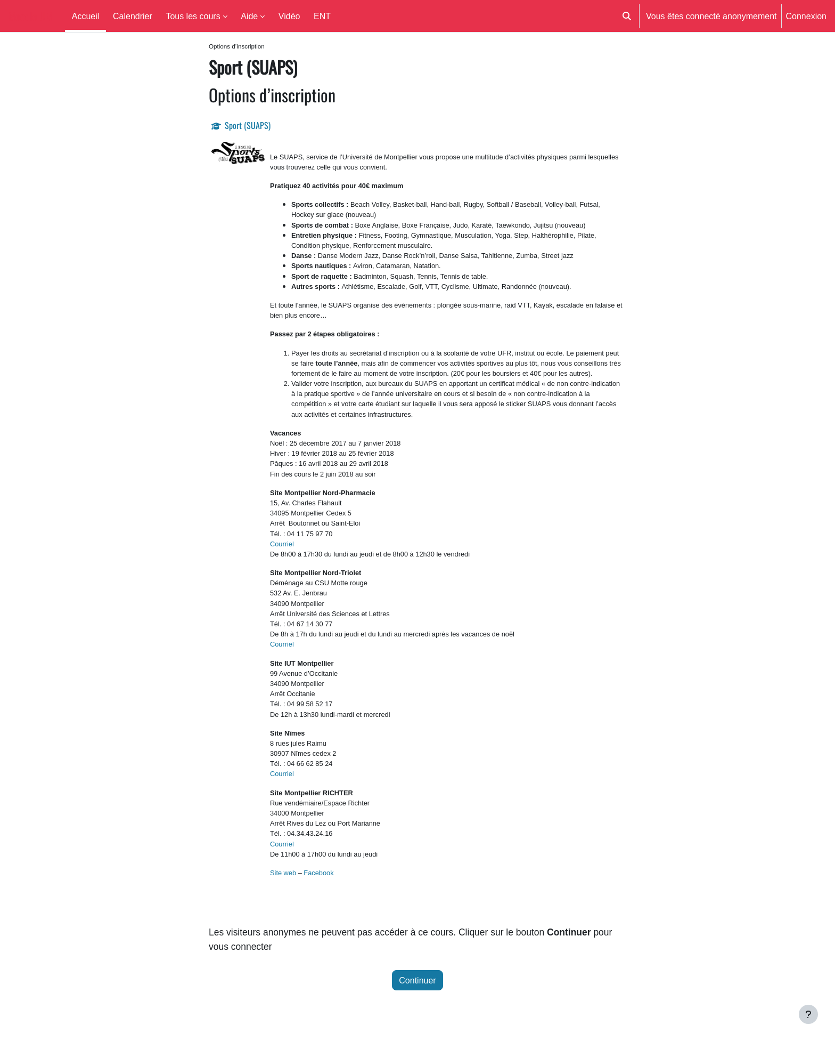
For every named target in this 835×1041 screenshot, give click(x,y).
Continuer (417, 984)
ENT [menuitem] (322, 16)
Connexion (806, 16)
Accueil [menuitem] (86, 16)
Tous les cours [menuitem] (193, 16)
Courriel (282, 544)
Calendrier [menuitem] (132, 16)
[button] (627, 16)
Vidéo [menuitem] (289, 16)
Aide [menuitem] (249, 16)
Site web (283, 873)
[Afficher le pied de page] (808, 1014)
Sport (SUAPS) (248, 126)
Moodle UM (30, 16)
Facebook (318, 873)
